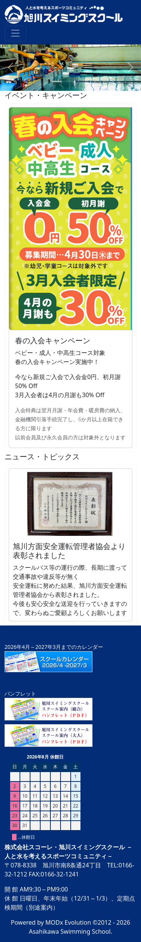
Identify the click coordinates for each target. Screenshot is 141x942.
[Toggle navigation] (15, 33)
